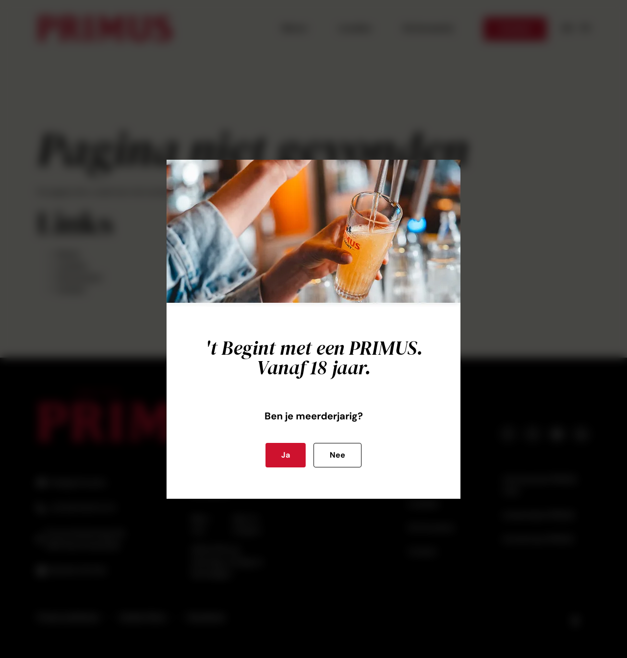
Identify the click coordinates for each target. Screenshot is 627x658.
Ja (285, 455)
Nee (337, 455)
